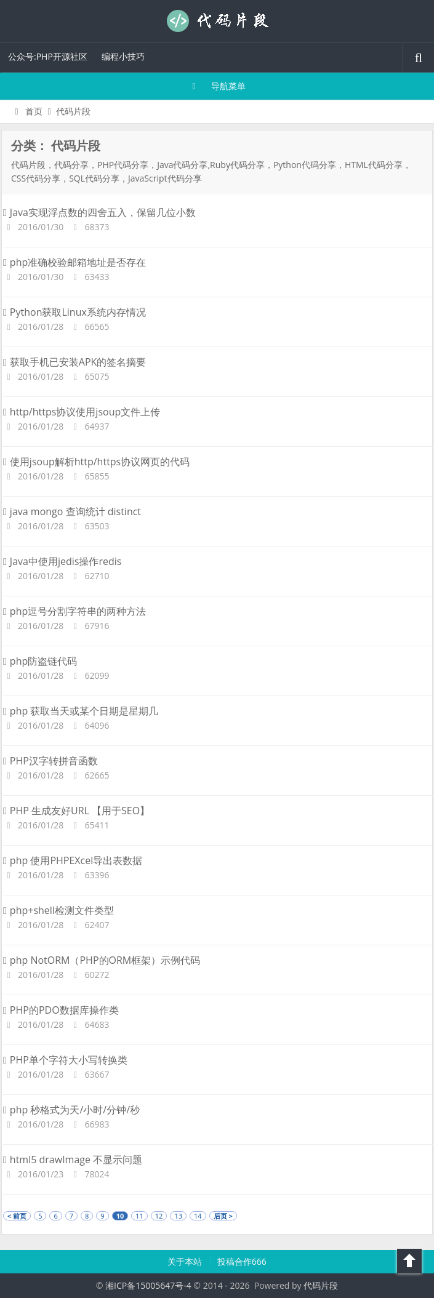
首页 (26, 111)
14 (198, 1215)
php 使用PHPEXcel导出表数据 (72, 860)
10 (120, 1215)
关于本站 (185, 1261)
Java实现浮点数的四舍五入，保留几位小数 (99, 212)
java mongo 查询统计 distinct (72, 511)
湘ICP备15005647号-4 (148, 1285)
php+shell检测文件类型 (58, 910)
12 (159, 1215)
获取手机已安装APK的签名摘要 (74, 362)
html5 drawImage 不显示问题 (72, 1159)
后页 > (223, 1215)
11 (139, 1215)
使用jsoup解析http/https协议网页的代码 (96, 461)
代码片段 (217, 21)
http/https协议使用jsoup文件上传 (81, 412)
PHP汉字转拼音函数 (50, 760)
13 (178, 1215)
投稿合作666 (242, 1261)
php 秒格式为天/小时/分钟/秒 (71, 1109)
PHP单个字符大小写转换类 (65, 1060)
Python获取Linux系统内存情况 (74, 312)
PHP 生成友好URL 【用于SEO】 (76, 810)
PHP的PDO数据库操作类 (61, 1010)
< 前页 (16, 1215)
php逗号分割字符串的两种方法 (74, 611)
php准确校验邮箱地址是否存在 (74, 262)
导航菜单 (217, 86)
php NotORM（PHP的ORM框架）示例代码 (101, 960)
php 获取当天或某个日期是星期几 (80, 711)
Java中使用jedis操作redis (62, 561)
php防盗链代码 (40, 661)
